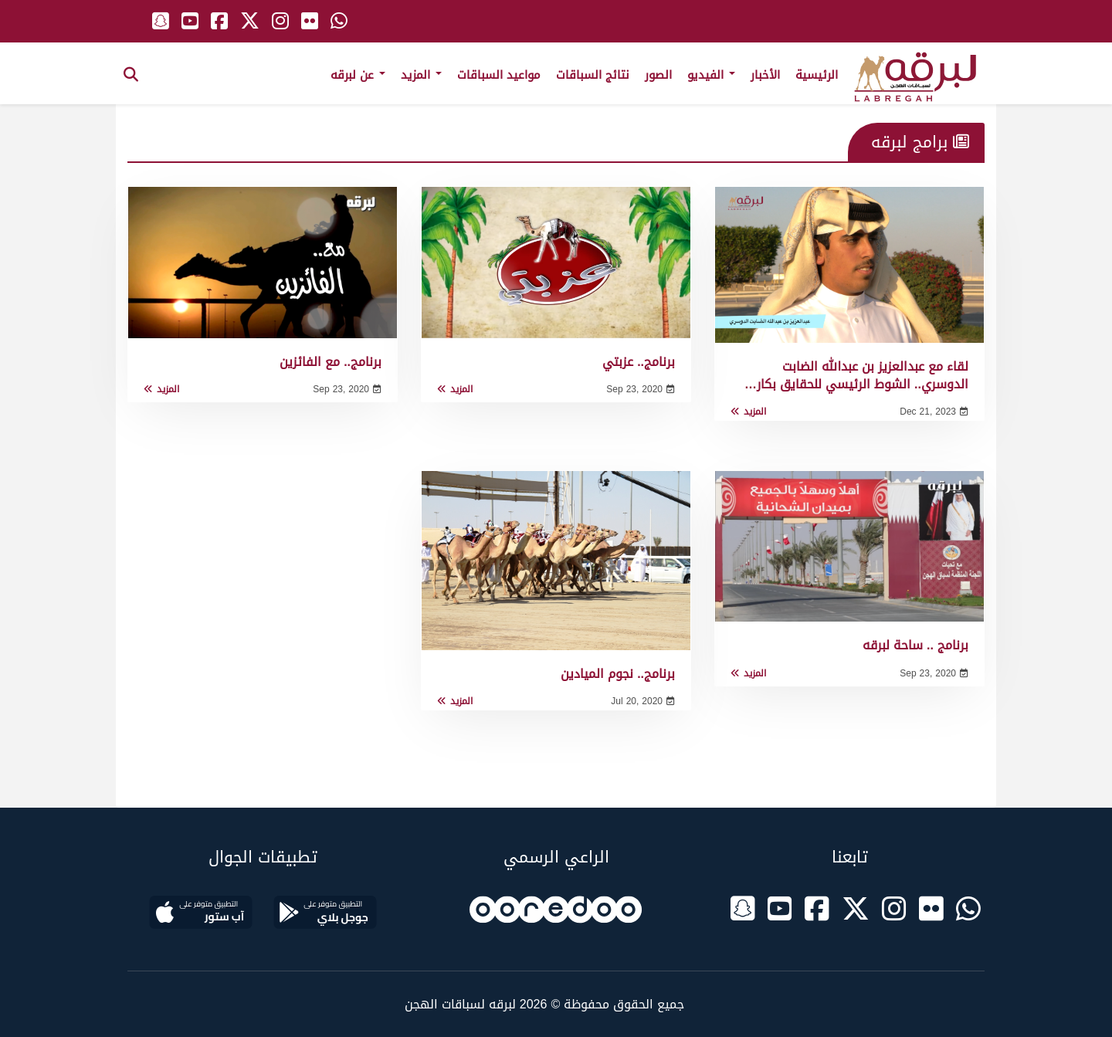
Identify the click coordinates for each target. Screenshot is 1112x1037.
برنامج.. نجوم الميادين (618, 674)
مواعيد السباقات (499, 75)
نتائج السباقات (592, 75)
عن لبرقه (358, 75)
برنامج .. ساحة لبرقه (915, 645)
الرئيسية (816, 75)
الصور (658, 75)
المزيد (421, 75)
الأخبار (765, 75)
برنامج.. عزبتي (638, 362)
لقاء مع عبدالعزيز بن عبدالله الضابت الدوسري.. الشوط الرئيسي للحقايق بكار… (856, 374)
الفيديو (711, 75)
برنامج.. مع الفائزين (330, 362)
